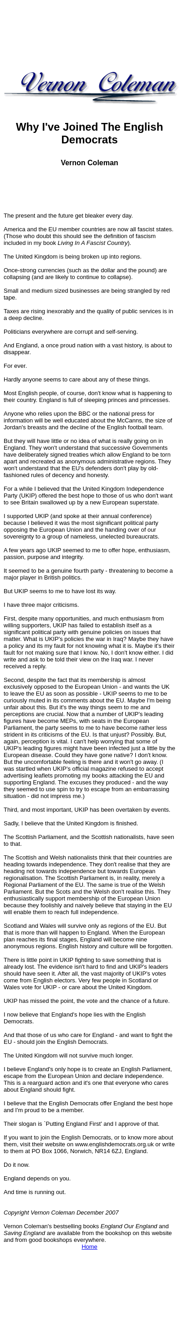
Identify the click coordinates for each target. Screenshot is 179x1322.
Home (89, 1246)
